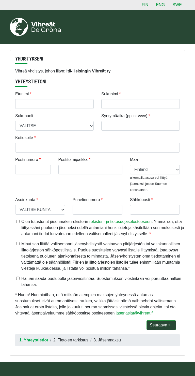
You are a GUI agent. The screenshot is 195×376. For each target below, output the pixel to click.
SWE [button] (177, 5)
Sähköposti (140, 200)
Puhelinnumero (86, 200)
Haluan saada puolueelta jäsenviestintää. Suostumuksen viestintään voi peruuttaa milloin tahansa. (101, 281)
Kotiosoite (24, 138)
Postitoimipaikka (73, 159)
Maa (134, 159)
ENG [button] (160, 5)
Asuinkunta (25, 200)
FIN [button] (145, 5)
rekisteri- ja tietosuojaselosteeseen (120, 221)
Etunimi (22, 94)
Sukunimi (109, 94)
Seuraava (160, 325)
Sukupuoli (24, 116)
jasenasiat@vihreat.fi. (135, 313)
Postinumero (26, 159)
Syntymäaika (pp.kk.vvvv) (124, 116)
